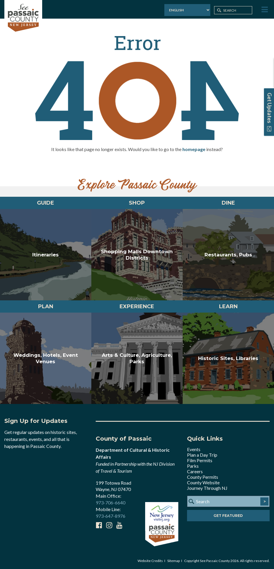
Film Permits (199, 460)
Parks (193, 466)
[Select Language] (187, 10)
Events (193, 449)
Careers (195, 471)
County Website (203, 482)
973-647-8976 (110, 516)
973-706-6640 (110, 502)
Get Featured (228, 515)
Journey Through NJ (207, 488)
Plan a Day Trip (202, 455)
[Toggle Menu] (264, 9)
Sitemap (173, 561)
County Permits (202, 477)
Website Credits (150, 561)
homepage (193, 149)
